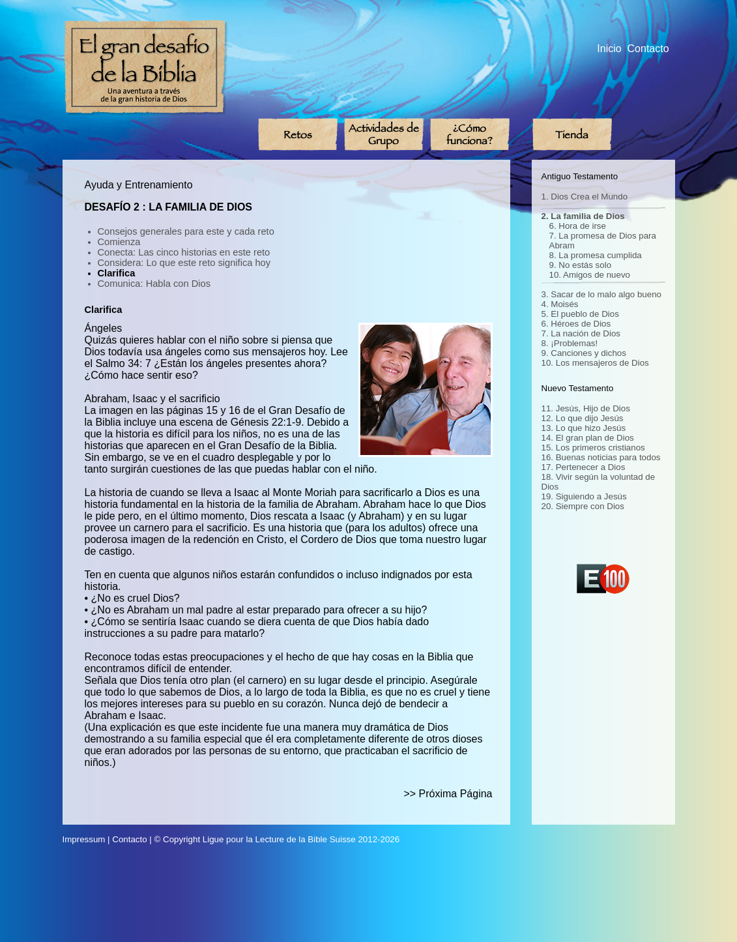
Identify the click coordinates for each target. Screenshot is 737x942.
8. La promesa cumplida (595, 255)
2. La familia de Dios (583, 216)
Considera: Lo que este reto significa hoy (184, 263)
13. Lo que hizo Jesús (584, 428)
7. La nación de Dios (581, 333)
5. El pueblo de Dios (580, 314)
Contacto (648, 48)
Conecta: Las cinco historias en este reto (184, 252)
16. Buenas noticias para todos (601, 457)
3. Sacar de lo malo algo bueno (602, 294)
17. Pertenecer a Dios (584, 467)
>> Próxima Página (447, 793)
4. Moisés (560, 304)
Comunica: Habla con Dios (154, 283)
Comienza (119, 242)
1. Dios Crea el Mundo (585, 196)
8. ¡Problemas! (570, 343)
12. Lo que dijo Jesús (583, 418)
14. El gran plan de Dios (588, 438)
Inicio (609, 48)
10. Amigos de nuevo (589, 275)
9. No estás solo (580, 265)
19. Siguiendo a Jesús (584, 496)
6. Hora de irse (577, 226)
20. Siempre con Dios (583, 506)
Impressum (84, 839)
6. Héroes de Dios (576, 324)
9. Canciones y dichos (584, 353)
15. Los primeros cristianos (593, 447)
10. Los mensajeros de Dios (595, 363)
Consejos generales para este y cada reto (186, 231)
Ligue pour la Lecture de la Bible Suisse (279, 839)
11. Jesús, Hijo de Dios (586, 408)
